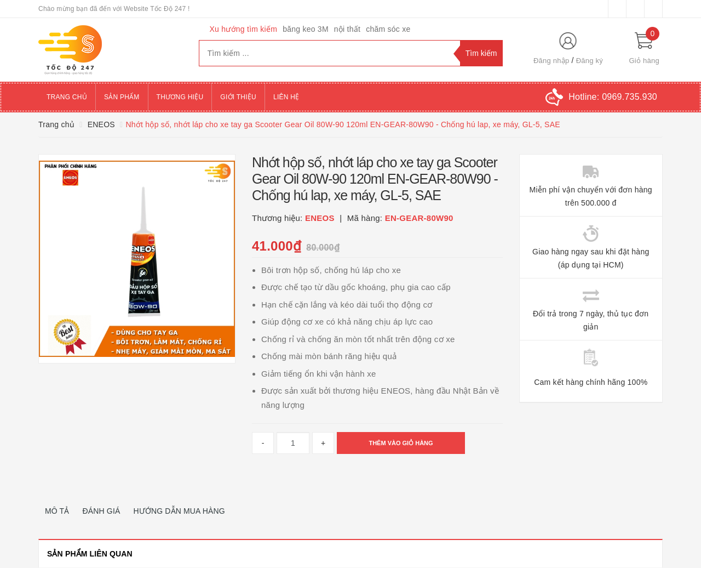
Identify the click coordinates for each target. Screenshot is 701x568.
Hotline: (612, 96)
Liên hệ (286, 97)
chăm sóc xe (388, 29)
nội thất (347, 29)
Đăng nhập (551, 60)
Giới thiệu (238, 97)
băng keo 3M (306, 29)
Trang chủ (67, 97)
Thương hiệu (180, 97)
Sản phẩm (122, 97)
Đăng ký (589, 60)
